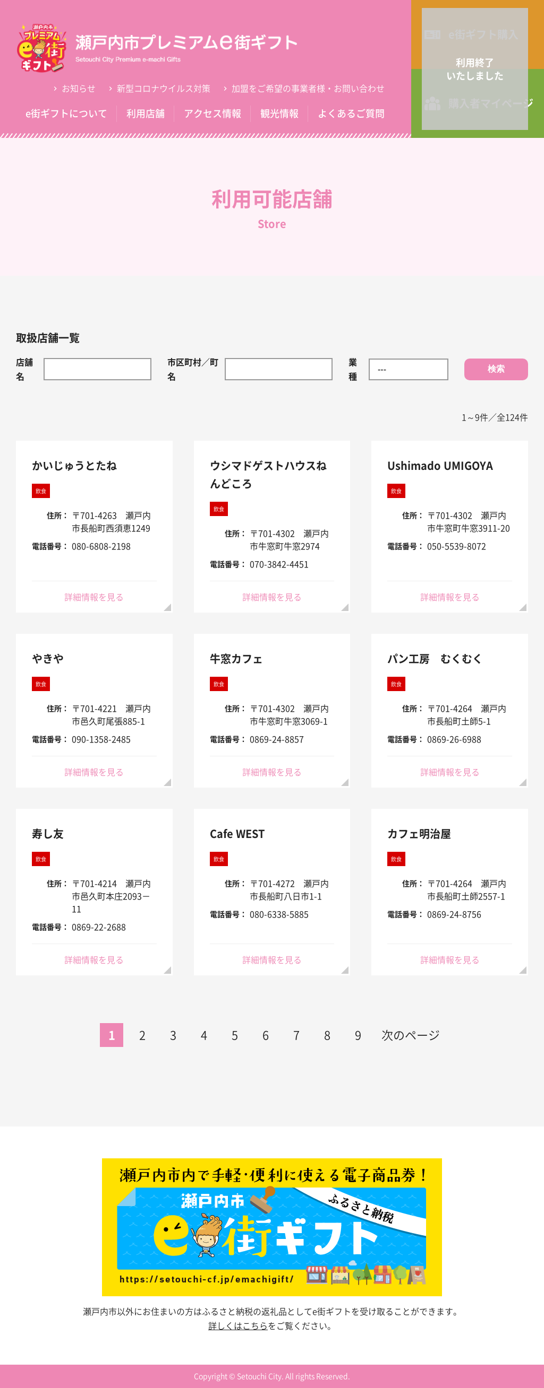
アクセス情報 (212, 113)
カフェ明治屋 (419, 833)
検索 (496, 368)
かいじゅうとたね (74, 465)
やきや (48, 658)
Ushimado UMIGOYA (440, 465)
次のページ (410, 1034)
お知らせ (79, 88)
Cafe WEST (237, 833)
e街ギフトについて (66, 113)
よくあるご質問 (351, 113)
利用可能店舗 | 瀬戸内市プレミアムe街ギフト (172, 48)
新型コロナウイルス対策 (163, 88)
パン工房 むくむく (435, 658)
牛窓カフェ (236, 658)
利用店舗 (145, 113)
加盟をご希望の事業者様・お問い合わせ (308, 88)
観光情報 (279, 113)
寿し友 (48, 833)
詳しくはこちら (238, 1325)
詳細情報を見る (94, 596)
